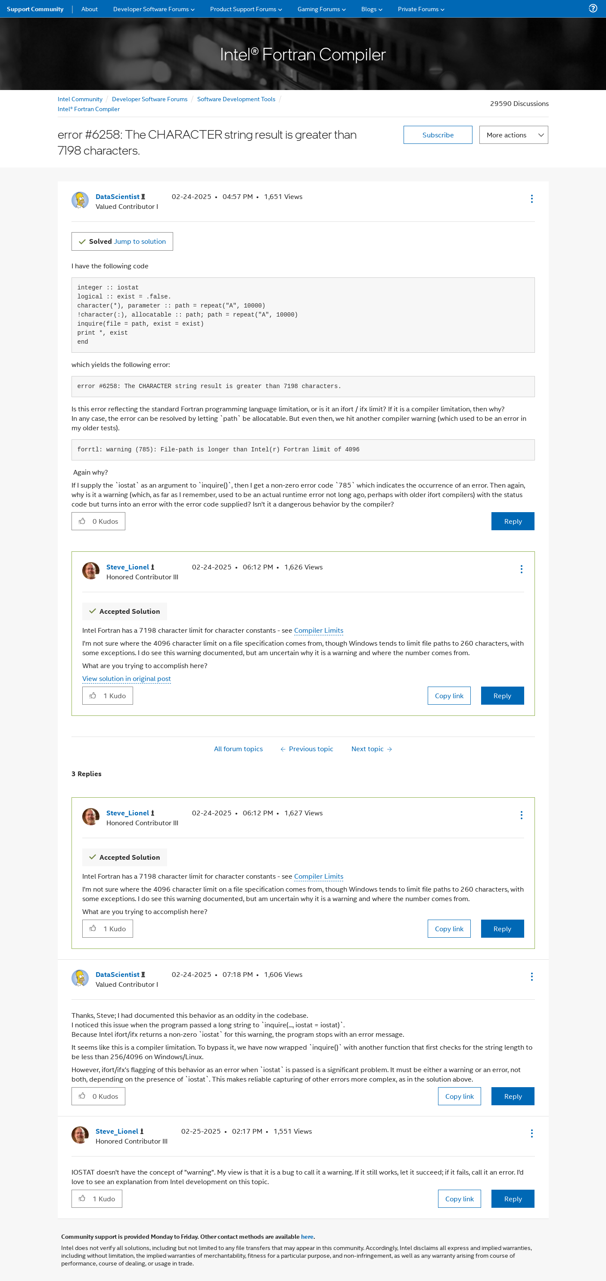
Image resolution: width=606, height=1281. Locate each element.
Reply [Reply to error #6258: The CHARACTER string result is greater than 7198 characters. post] (513, 521)
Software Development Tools (236, 98)
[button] (531, 198)
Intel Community (80, 98)
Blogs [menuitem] (369, 8)
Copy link (449, 695)
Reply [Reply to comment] (502, 695)
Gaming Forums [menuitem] (319, 8)
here (307, 1236)
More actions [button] (506, 135)
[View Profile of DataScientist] (120, 197)
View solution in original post (126, 678)
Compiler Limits (318, 630)
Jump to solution (127, 241)
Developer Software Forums (150, 98)
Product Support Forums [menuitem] (243, 8)
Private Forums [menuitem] (418, 8)
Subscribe (438, 135)
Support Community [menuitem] (35, 8)
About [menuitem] (89, 8)
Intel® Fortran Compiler (89, 108)
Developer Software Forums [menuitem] (151, 8)
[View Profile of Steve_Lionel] (130, 567)
